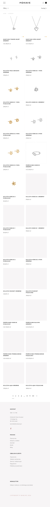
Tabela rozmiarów (15, 459)
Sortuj (43, 8)
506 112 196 (13, 412)
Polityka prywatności (16, 466)
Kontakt (12, 443)
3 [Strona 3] (18, 396)
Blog (11, 447)
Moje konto (13, 457)
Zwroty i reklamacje (15, 461)
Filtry (5, 8)
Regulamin (13, 463)
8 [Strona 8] (27, 396)
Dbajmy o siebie (14, 440)
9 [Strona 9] (29, 396)
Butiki (11, 445)
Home (4, 13)
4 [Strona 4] (21, 396)
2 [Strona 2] (15, 396)
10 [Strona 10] (33, 396)
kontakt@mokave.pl (16, 424)
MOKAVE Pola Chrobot (16, 417)
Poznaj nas (13, 438)
